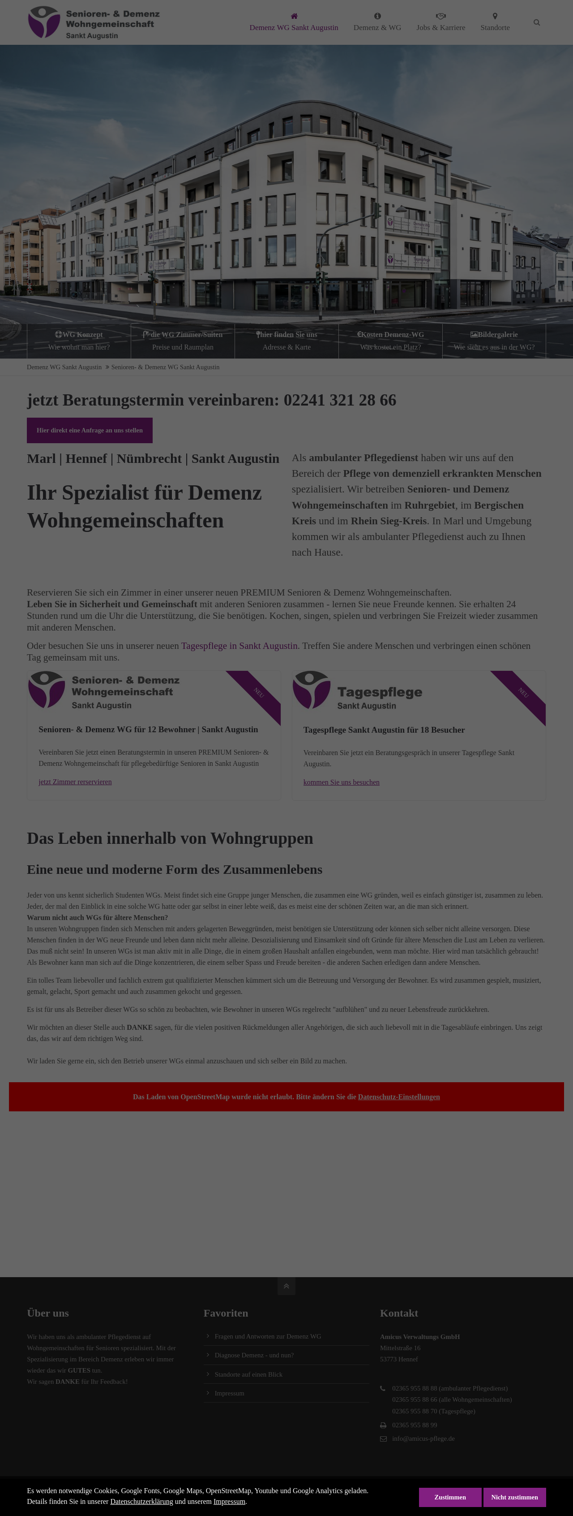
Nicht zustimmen (515, 1497)
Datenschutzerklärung (141, 1501)
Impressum (229, 1501)
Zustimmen (450, 1497)
